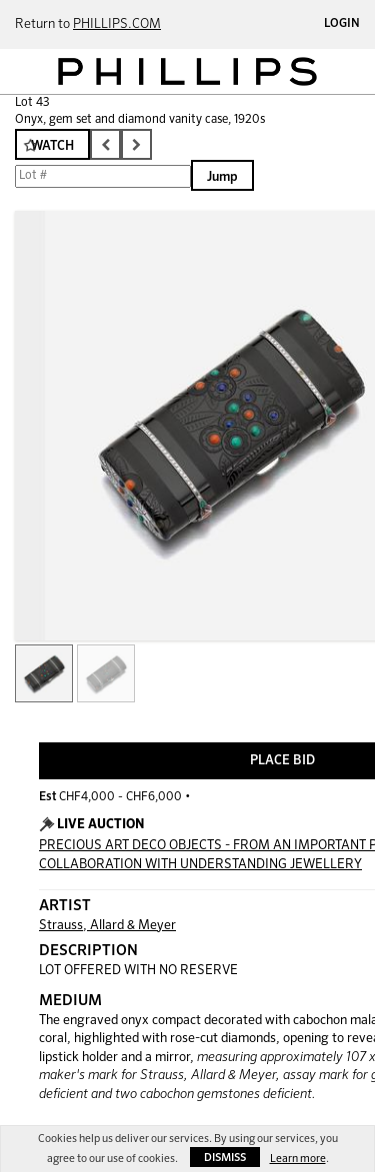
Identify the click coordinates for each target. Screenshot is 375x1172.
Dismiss (225, 1157)
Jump (222, 177)
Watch (52, 146)
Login (342, 24)
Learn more (298, 1158)
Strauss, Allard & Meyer (107, 925)
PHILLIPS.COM (117, 24)
